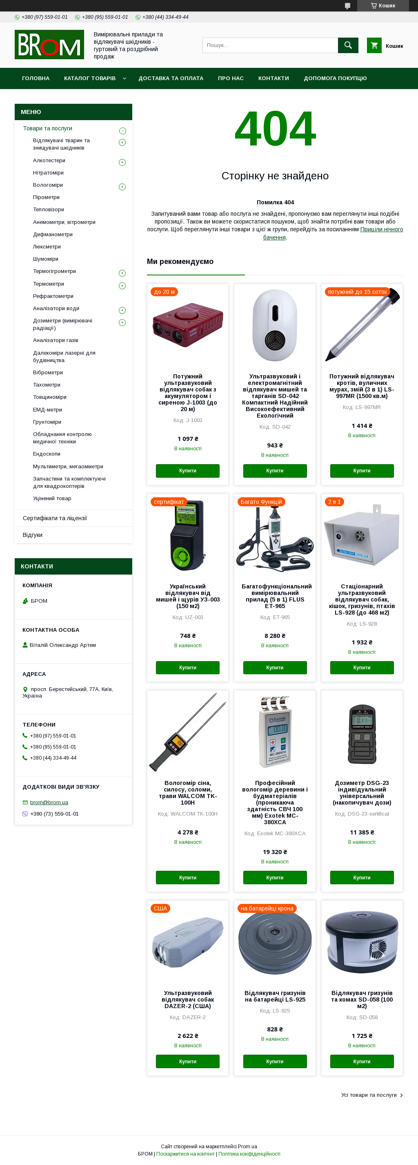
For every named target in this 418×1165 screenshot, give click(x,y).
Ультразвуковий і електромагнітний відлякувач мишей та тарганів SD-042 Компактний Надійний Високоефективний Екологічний (275, 396)
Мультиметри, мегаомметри (68, 466)
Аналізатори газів (55, 340)
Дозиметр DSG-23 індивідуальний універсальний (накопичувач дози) (362, 793)
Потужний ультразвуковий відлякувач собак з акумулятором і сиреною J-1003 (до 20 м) (187, 392)
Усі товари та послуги (369, 1095)
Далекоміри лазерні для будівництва (64, 356)
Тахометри (46, 385)
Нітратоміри (48, 173)
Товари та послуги (47, 128)
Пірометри (46, 197)
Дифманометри (53, 234)
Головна (35, 78)
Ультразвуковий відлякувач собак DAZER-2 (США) (188, 999)
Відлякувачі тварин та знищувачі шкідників (61, 144)
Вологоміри (48, 185)
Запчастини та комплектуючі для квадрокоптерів (69, 482)
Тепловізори (48, 209)
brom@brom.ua (49, 802)
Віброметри (48, 372)
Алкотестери (49, 160)
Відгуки (32, 535)
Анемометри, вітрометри (64, 222)
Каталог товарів (90, 78)
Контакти (273, 78)
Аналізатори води (56, 308)
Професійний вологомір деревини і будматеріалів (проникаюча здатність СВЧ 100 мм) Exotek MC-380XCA (275, 802)
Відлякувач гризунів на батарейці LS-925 (275, 996)
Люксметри (47, 247)
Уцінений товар (52, 498)
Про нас (231, 78)
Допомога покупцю (335, 78)
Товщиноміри (50, 397)
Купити (187, 471)
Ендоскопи (46, 454)
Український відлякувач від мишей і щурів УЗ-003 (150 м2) (188, 596)
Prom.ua (247, 1146)
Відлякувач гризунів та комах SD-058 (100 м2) (362, 999)
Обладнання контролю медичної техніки (62, 438)
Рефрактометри (53, 296)
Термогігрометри (54, 271)
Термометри (48, 284)
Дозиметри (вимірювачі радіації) (62, 324)
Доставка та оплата (170, 78)
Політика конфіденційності (249, 1154)
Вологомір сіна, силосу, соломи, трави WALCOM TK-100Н (188, 793)
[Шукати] (348, 45)
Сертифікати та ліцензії (55, 518)
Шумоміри (45, 259)
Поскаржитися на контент (185, 1154)
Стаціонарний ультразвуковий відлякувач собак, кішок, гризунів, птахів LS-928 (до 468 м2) (362, 599)
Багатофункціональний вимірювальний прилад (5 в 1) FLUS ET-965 (275, 596)
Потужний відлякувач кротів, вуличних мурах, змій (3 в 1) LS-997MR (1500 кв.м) (361, 386)
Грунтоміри (47, 422)
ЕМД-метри (47, 410)
